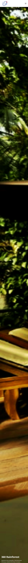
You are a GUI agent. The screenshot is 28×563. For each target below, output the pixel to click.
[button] (25, 3)
